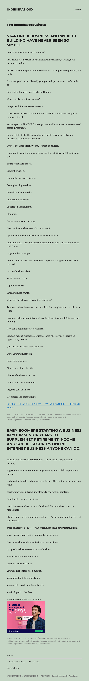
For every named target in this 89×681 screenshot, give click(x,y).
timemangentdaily (15, 420)
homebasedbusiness (44, 414)
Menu (78, 9)
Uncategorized (27, 414)
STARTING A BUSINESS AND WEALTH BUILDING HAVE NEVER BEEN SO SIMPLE (41, 40)
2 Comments (44, 420)
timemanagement (58, 417)
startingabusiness (14, 417)
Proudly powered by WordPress (65, 676)
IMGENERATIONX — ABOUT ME (23, 662)
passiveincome (60, 414)
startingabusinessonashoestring (35, 417)
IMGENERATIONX (20, 9)
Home (10, 655)
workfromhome (30, 420)
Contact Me (13, 668)
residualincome (74, 414)
